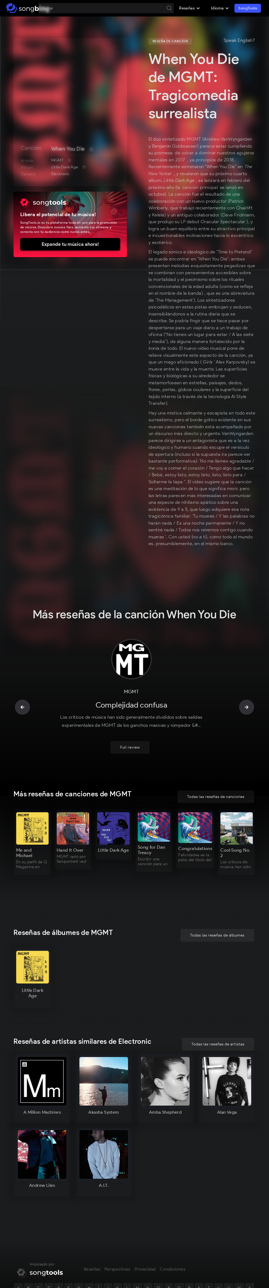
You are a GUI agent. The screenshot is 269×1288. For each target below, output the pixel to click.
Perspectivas (117, 1257)
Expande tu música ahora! (70, 244)
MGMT (57, 160)
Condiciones (173, 1257)
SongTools (247, 8)
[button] (190, 8)
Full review (130, 735)
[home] (27, 8)
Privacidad (145, 1257)
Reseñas (92, 1257)
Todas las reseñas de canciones (215, 796)
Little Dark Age (64, 167)
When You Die (68, 148)
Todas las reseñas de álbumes (217, 923)
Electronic (60, 173)
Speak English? (239, 40)
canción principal (200, 187)
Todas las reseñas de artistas (217, 1044)
